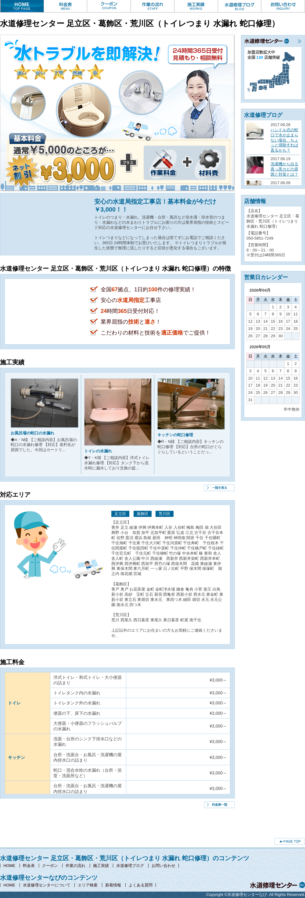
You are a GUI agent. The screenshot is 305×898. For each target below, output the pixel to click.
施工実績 (101, 866)
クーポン (50, 866)
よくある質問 (140, 885)
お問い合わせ (163, 866)
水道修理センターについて (46, 885)
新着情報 (113, 885)
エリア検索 (88, 885)
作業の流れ (75, 866)
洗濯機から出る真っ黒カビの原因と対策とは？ (284, 169)
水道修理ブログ (130, 866)
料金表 (29, 866)
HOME (9, 866)
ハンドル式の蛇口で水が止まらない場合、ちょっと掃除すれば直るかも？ (284, 140)
